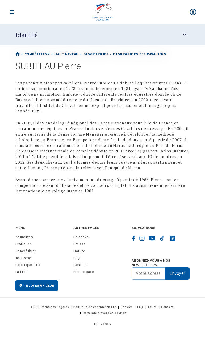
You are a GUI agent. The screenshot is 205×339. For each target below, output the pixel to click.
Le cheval (81, 237)
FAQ (76, 258)
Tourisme (23, 258)
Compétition (37, 54)
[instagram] (142, 238)
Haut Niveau (66, 54)
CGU (34, 307)
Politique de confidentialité (94, 307)
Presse (79, 244)
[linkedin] (172, 238)
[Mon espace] (193, 12)
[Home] (102, 12)
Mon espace (83, 271)
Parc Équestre (27, 265)
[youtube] (152, 238)
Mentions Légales (55, 307)
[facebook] (133, 238)
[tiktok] (162, 238)
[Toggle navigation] (12, 12)
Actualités (24, 237)
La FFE (20, 271)
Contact (80, 265)
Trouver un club (36, 286)
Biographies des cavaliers (139, 54)
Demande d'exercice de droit (105, 313)
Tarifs (152, 307)
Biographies (96, 54)
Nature (79, 251)
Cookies (127, 307)
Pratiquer (23, 244)
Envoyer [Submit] (177, 273)
